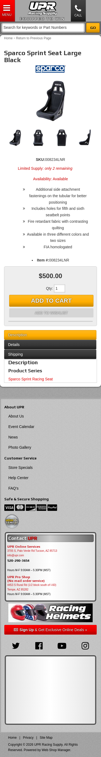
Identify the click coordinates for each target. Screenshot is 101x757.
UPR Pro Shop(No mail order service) (26, 579)
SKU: (40, 159)
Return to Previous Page (33, 38)
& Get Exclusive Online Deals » (50, 630)
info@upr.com (15, 555)
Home (8, 38)
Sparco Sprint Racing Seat (30, 379)
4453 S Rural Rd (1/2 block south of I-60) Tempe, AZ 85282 (31, 587)
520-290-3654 (18, 560)
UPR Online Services (23, 547)
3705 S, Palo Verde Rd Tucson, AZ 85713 (32, 550)
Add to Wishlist (51, 313)
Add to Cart (51, 300)
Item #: (43, 260)
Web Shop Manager (56, 750)
